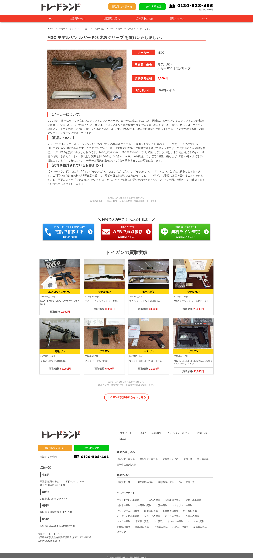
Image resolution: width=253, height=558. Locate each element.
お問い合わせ (127, 429)
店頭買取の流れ (144, 18)
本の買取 (158, 517)
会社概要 (156, 429)
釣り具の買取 (190, 507)
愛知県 (45, 515)
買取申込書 (202, 455)
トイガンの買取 (152, 496)
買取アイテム (177, 18)
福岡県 (45, 501)
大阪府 (45, 488)
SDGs (122, 435)
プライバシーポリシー (179, 429)
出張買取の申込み (126, 455)
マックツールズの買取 (128, 507)
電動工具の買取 (193, 496)
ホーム (49, 18)
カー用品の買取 (143, 501)
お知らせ (202, 429)
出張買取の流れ (78, 18)
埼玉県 (45, 471)
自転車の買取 (123, 501)
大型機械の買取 (173, 496)
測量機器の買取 (170, 507)
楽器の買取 (161, 501)
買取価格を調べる (122, 6)
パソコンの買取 (196, 517)
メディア (121, 528)
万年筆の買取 (192, 512)
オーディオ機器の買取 (128, 512)
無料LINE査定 (154, 6)
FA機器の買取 (161, 523)
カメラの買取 (123, 517)
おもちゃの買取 (173, 512)
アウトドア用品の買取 (128, 496)
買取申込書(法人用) (126, 461)
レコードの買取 (152, 512)
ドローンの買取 (175, 517)
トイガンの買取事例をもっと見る (126, 397)
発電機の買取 (200, 523)
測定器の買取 (151, 507)
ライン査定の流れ (188, 478)
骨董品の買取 (142, 517)
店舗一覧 (187, 455)
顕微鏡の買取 (123, 523)
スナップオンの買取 (182, 501)
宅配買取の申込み (149, 455)
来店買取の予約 (170, 455)
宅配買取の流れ (111, 18)
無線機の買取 (142, 523)
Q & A (204, 18)
